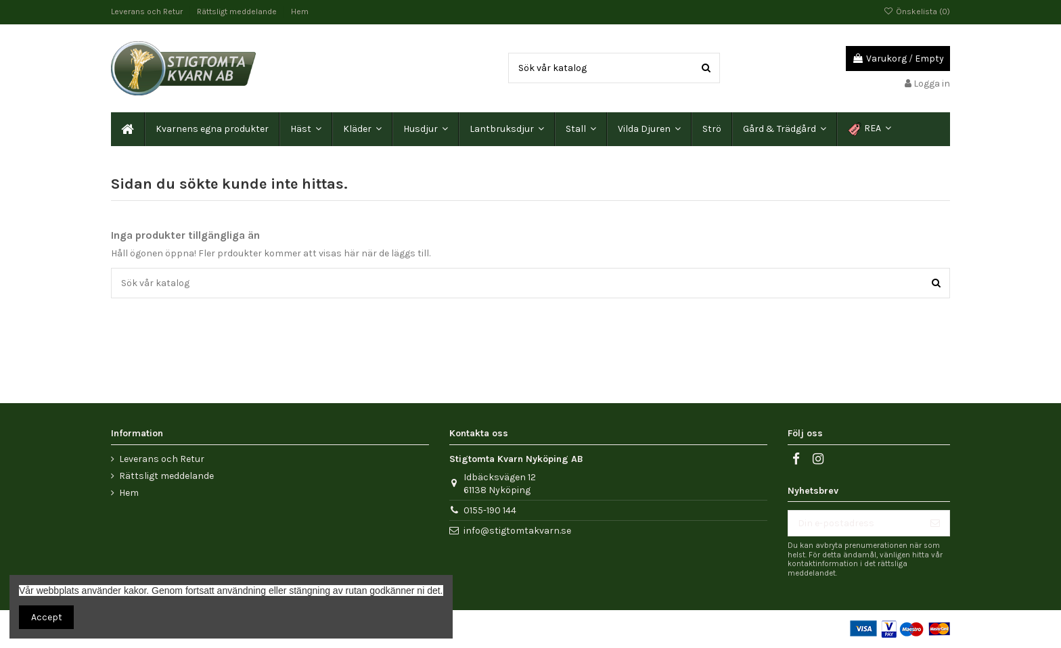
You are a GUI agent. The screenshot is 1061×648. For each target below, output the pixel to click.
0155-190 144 (490, 510)
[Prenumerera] (935, 523)
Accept (46, 617)
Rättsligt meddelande (238, 11)
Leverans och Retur (148, 11)
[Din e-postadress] (854, 523)
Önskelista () (917, 11)
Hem (300, 11)
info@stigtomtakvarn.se (517, 530)
